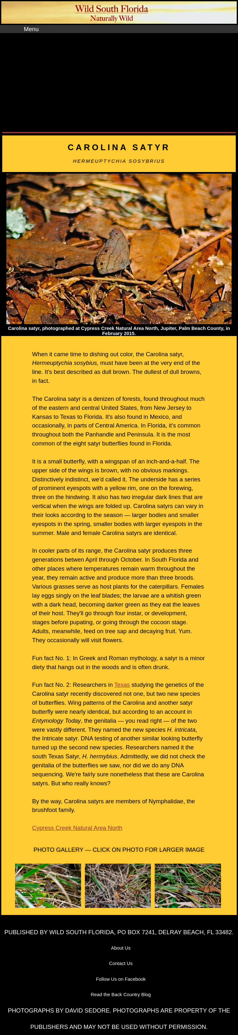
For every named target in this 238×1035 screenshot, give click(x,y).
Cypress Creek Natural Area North (77, 827)
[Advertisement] (119, 81)
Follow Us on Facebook (120, 979)
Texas (122, 684)
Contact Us (121, 963)
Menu (31, 29)
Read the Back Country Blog (121, 994)
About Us (121, 948)
